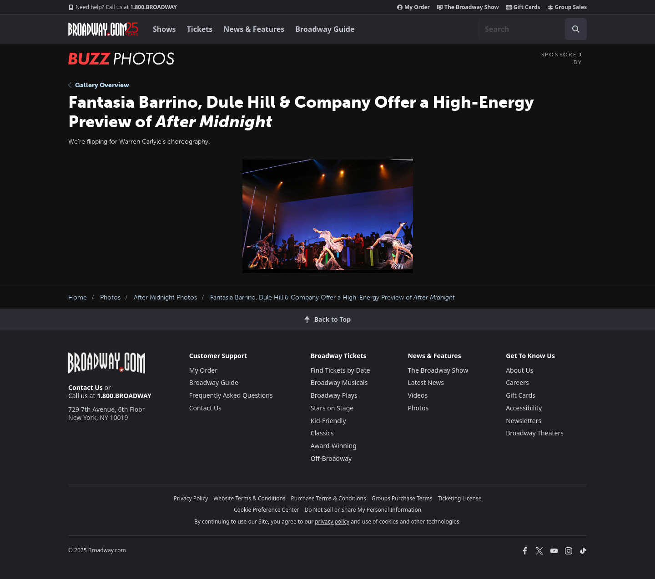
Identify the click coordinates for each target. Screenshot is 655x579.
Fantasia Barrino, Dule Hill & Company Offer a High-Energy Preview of (332, 297)
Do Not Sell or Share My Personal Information (362, 510)
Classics (322, 433)
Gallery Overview (98, 85)
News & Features (253, 29)
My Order (413, 7)
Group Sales (567, 7)
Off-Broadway (331, 458)
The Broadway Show (468, 7)
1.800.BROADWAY (122, 7)
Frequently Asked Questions (231, 395)
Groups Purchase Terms (402, 498)
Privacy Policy (191, 498)
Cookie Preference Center (266, 510)
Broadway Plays (334, 395)
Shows (164, 29)
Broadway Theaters (535, 433)
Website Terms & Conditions (249, 498)
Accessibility (524, 408)
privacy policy (332, 521)
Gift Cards (523, 7)
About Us (519, 370)
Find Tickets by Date (340, 370)
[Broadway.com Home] (103, 29)
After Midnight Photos (165, 297)
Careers (517, 382)
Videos (418, 395)
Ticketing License (460, 498)
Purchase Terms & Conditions (328, 498)
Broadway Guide (324, 29)
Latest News (426, 382)
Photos (110, 297)
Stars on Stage (332, 408)
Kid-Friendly (328, 420)
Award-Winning (334, 445)
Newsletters (523, 420)
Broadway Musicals (339, 382)
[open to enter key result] (576, 29)
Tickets (200, 29)
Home (77, 297)
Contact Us (85, 387)
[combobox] (532, 29)
